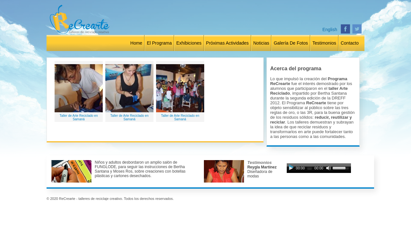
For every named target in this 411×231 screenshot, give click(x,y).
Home (136, 43)
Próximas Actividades (227, 43)
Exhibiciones (189, 43)
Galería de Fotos (291, 43)
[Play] (290, 168)
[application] (319, 170)
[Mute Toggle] (328, 168)
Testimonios (324, 43)
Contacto (350, 43)
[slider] (309, 168)
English (329, 29)
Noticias (261, 43)
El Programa (159, 43)
